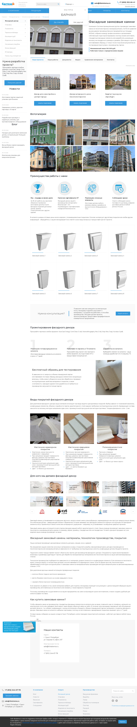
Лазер (85, 700)
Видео (77, 60)
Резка (85, 711)
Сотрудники (37, 705)
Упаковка (61, 697)
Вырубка (86, 697)
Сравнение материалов (94, 60)
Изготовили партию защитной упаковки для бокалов (12, 98)
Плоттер (86, 705)
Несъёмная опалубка (65, 711)
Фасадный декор (64, 694)
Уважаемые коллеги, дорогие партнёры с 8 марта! (12, 108)
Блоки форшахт (63, 714)
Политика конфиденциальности (123, 706)
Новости (36, 697)
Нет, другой (78, 22)
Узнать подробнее (44, 103)
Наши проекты (38, 60)
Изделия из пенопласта (66, 708)
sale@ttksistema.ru (102, 3)
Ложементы (62, 700)
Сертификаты (37, 702)
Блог (34, 694)
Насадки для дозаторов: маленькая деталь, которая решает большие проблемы (14, 135)
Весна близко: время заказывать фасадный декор (13, 146)
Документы (66, 60)
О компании (38, 690)
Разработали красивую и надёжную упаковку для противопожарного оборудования (14, 120)
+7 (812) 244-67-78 (51, 653)
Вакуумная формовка (90, 694)
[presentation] (32, 512)
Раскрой (86, 708)
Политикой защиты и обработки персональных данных (40, 723)
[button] (37, 290)
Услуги (61, 690)
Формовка (86, 714)
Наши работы (53, 60)
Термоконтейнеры (64, 702)
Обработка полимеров (91, 702)
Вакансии (36, 700)
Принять (122, 722)
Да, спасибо (59, 22)
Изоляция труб (63, 705)
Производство (89, 690)
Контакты (110, 60)
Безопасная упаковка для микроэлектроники (11, 156)
